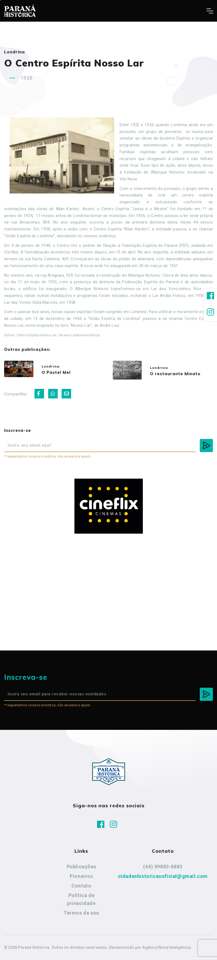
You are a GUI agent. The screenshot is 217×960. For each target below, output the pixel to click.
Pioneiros (81, 877)
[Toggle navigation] (210, 10)
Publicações (81, 868)
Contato (81, 887)
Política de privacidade (81, 900)
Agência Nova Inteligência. (167, 948)
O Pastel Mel (59, 372)
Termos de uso (81, 914)
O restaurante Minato (179, 374)
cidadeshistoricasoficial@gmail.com (163, 877)
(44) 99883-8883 (163, 868)
